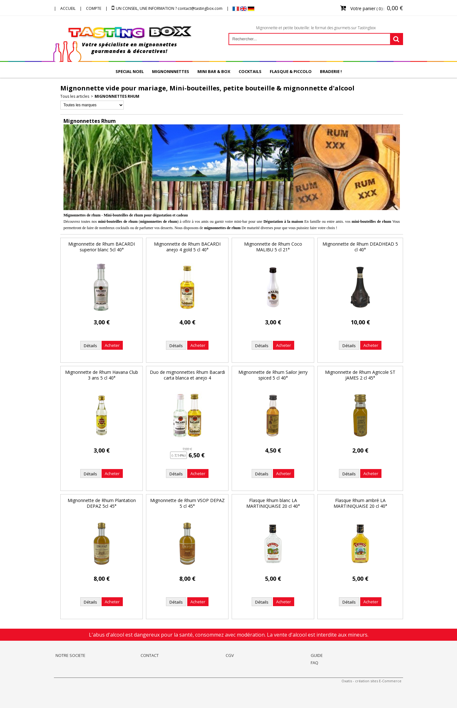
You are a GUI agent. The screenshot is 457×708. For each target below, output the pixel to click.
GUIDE (317, 655)
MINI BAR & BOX (213, 71)
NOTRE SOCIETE (70, 655)
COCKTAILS (250, 71)
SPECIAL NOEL (130, 71)
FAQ (314, 662)
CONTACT (150, 655)
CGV (230, 655)
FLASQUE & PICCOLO (291, 71)
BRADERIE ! (331, 71)
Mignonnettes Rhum (117, 96)
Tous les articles (74, 96)
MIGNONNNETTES (170, 71)
